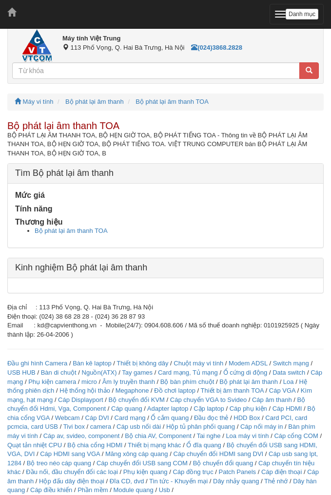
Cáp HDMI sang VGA (70, 453)
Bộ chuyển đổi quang (223, 463)
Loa (288, 381)
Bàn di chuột (59, 372)
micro (89, 381)
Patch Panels (237, 472)
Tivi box (74, 426)
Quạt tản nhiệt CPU (34, 445)
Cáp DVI (97, 417)
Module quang (133, 490)
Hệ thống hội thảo (84, 390)
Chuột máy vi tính (198, 363)
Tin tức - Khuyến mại (178, 481)
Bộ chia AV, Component (158, 435)
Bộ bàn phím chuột (187, 381)
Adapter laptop (168, 408)
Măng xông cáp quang (136, 453)
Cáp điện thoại (281, 472)
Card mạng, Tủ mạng (188, 372)
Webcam (67, 417)
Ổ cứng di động (245, 372)
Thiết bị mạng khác (154, 445)
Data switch (289, 372)
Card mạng (130, 417)
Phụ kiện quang (145, 472)
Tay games (137, 372)
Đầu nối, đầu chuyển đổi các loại (72, 472)
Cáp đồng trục (193, 472)
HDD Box (247, 417)
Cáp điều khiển (52, 490)
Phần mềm (93, 490)
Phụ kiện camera (52, 381)
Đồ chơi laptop (174, 390)
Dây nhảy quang (236, 481)
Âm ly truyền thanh (128, 381)
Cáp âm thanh (272, 399)
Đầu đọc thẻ (211, 417)
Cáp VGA (282, 390)
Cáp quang (126, 408)
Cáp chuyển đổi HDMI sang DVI (218, 453)
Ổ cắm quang (170, 417)
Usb (164, 490)
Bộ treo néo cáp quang (59, 463)
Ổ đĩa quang (203, 445)
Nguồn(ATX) (99, 372)
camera (100, 426)
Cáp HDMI (287, 408)
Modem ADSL (249, 363)
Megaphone (133, 390)
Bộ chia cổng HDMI (95, 445)
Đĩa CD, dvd (127, 481)
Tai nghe (208, 435)
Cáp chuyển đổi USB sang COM (142, 463)
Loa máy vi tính (247, 435)
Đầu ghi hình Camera (37, 363)
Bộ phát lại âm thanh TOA (172, 101)
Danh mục (302, 14)
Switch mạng (291, 363)
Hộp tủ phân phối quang (200, 426)
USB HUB (21, 372)
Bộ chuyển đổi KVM (136, 399)
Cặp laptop (209, 408)
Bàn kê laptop (92, 363)
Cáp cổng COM (296, 435)
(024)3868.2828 (216, 47)
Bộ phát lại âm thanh (94, 101)
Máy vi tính (34, 101)
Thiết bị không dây (142, 363)
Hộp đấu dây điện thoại (71, 481)
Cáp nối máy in (261, 426)
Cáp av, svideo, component (81, 435)
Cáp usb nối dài (139, 426)
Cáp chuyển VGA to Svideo (208, 399)
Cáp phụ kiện (248, 408)
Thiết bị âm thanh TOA (231, 390)
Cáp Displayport (80, 399)
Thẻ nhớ (276, 481)
